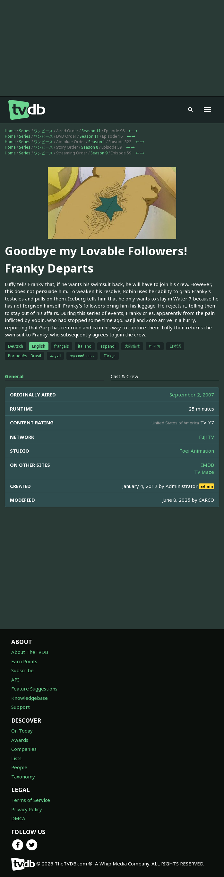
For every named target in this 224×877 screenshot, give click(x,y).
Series (24, 131)
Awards (19, 740)
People (19, 767)
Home (10, 131)
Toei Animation (196, 450)
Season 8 (89, 147)
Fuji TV (206, 437)
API (15, 679)
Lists (16, 758)
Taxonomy (23, 776)
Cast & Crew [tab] (124, 376)
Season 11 (91, 131)
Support (20, 707)
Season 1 (96, 141)
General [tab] (14, 376)
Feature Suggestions (34, 688)
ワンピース (43, 131)
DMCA (18, 818)
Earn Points (24, 661)
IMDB (207, 465)
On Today (22, 730)
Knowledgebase (29, 698)
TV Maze (204, 472)
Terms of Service (30, 800)
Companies (24, 749)
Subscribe (22, 670)
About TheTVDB (29, 652)
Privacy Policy (26, 809)
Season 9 (99, 153)
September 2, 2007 (191, 394)
